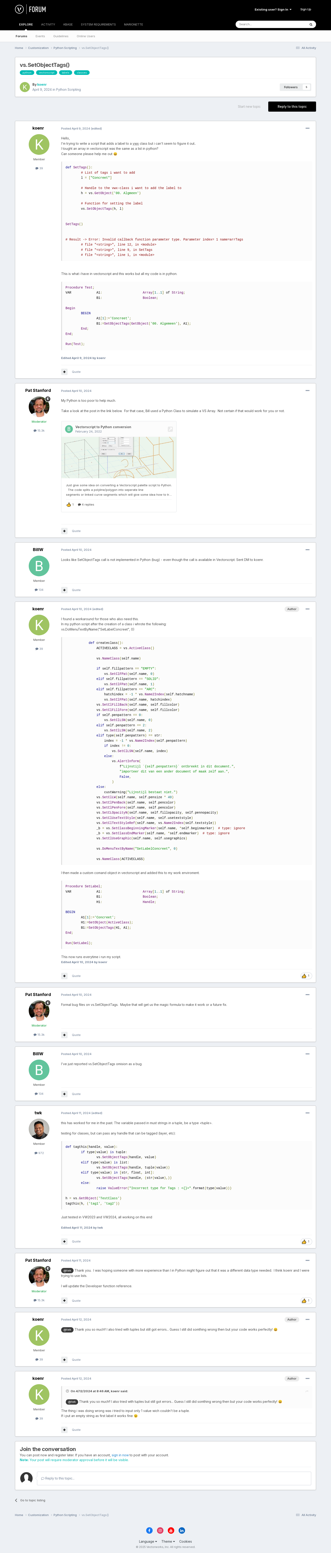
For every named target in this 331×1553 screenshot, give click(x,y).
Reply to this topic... (57, 1477)
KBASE (68, 24)
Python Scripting (68, 89)
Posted (75, 128)
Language (148, 1541)
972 (39, 1152)
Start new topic (249, 106)
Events (40, 36)
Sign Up (305, 9)
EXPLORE (26, 26)
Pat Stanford (38, 390)
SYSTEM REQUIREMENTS (98, 24)
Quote (76, 371)
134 (39, 589)
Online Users (86, 36)
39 (39, 168)
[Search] (259, 24)
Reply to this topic (292, 106)
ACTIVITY (48, 24)
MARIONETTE (133, 24)
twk (38, 1112)
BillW (38, 548)
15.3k (39, 430)
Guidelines (60, 36)
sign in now (120, 1454)
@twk (67, 1270)
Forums (21, 36)
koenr (42, 84)
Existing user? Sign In (273, 9)
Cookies (185, 1541)
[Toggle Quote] (68, 1390)
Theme (168, 1541)
